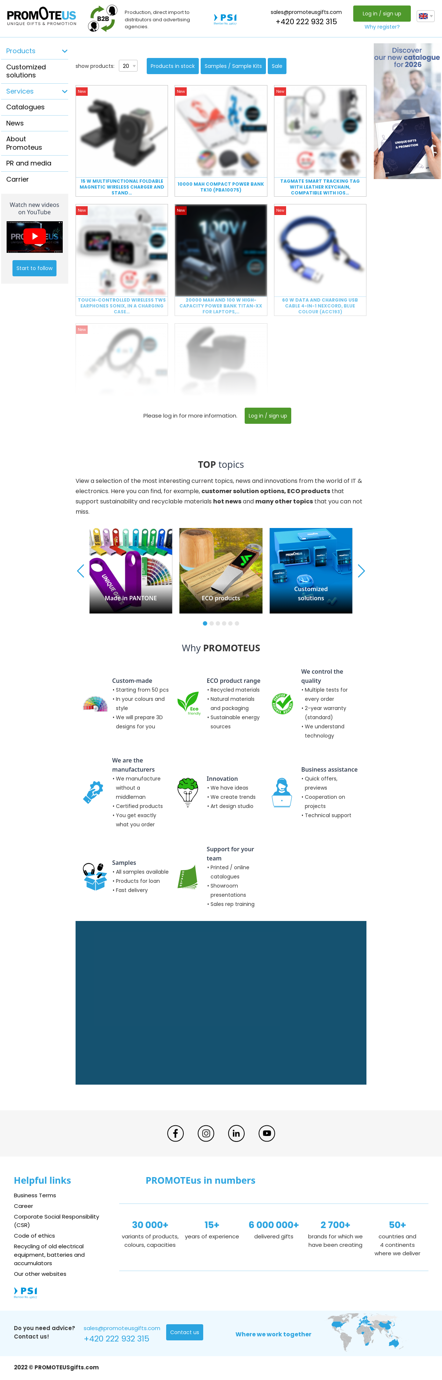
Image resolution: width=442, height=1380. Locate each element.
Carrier (17, 179)
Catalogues (25, 107)
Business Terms (35, 1195)
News (15, 123)
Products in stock (173, 66)
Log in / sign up (382, 13)
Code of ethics (34, 1235)
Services (20, 91)
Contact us (184, 1332)
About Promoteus (24, 143)
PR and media (28, 163)
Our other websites (40, 1274)
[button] (205, 623)
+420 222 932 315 (306, 22)
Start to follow (34, 268)
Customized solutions (26, 71)
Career (23, 1206)
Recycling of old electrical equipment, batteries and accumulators (49, 1254)
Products (21, 50)
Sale (277, 66)
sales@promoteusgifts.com (306, 12)
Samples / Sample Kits (233, 66)
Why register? (382, 26)
